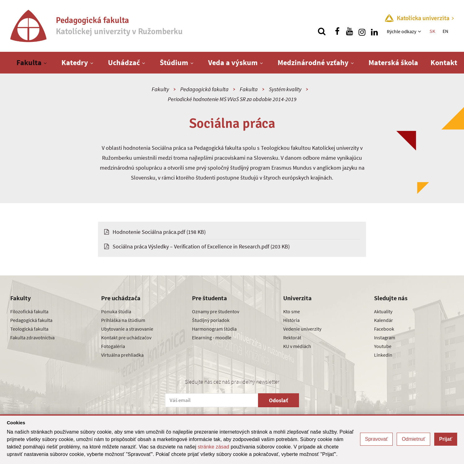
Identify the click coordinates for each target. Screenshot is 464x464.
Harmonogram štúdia (214, 329)
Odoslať (278, 400)
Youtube (382, 346)
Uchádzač (124, 62)
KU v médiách (297, 346)
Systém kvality (285, 89)
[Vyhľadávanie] (321, 31)
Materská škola (393, 62)
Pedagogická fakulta (204, 89)
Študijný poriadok (211, 320)
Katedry (74, 62)
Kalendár (383, 320)
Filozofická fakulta (29, 311)
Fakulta (29, 62)
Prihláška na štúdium (123, 320)
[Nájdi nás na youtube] (349, 31)
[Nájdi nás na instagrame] (362, 31)
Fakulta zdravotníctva (32, 337)
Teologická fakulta (29, 329)
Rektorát (292, 337)
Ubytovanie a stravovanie (127, 329)
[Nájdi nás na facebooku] (337, 31)
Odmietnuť (413, 439)
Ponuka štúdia (116, 311)
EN (445, 31)
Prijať (445, 439)
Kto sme (291, 311)
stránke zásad (213, 446)
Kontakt (444, 62)
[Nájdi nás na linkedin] (374, 31)
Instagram (384, 337)
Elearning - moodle (211, 337)
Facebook (384, 329)
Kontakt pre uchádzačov (126, 337)
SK (432, 31)
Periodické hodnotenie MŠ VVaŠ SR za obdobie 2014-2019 (232, 99)
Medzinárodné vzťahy (313, 62)
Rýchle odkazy (401, 31)
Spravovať (376, 439)
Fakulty (160, 89)
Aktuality (383, 311)
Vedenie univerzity (302, 329)
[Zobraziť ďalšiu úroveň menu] (420, 31)
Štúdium (174, 62)
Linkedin (383, 355)
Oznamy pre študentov (215, 311)
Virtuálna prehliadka (122, 355)
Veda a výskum (233, 62)
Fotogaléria (113, 346)
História (291, 320)
